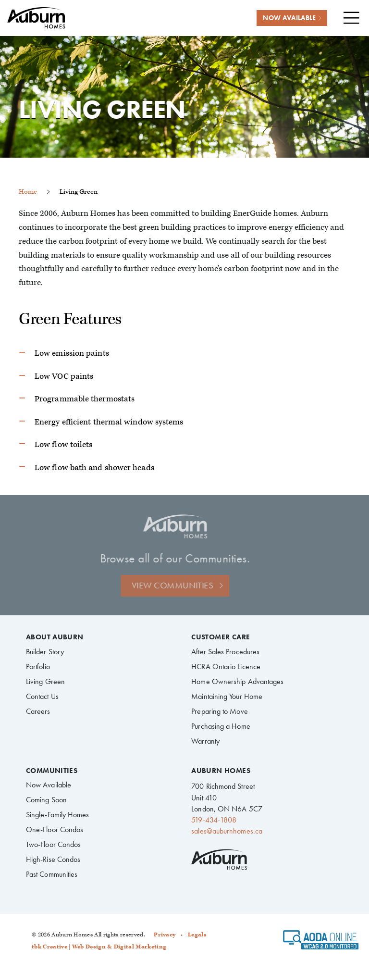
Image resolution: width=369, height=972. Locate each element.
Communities (51, 770)
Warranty (205, 741)
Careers (38, 711)
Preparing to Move (219, 711)
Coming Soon (46, 800)
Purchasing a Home (220, 726)
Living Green (45, 681)
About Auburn (55, 637)
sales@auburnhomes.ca (226, 831)
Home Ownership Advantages (237, 681)
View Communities (165, 585)
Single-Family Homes (57, 815)
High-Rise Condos (53, 859)
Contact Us (42, 696)
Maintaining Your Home (226, 696)
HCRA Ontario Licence (225, 666)
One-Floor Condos (54, 829)
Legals (197, 934)
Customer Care (220, 637)
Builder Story (45, 652)
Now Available (48, 785)
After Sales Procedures (225, 652)
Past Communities (51, 874)
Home (28, 191)
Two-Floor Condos (53, 844)
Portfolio (38, 666)
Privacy (164, 934)
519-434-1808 (213, 820)
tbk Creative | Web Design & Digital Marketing (99, 946)
